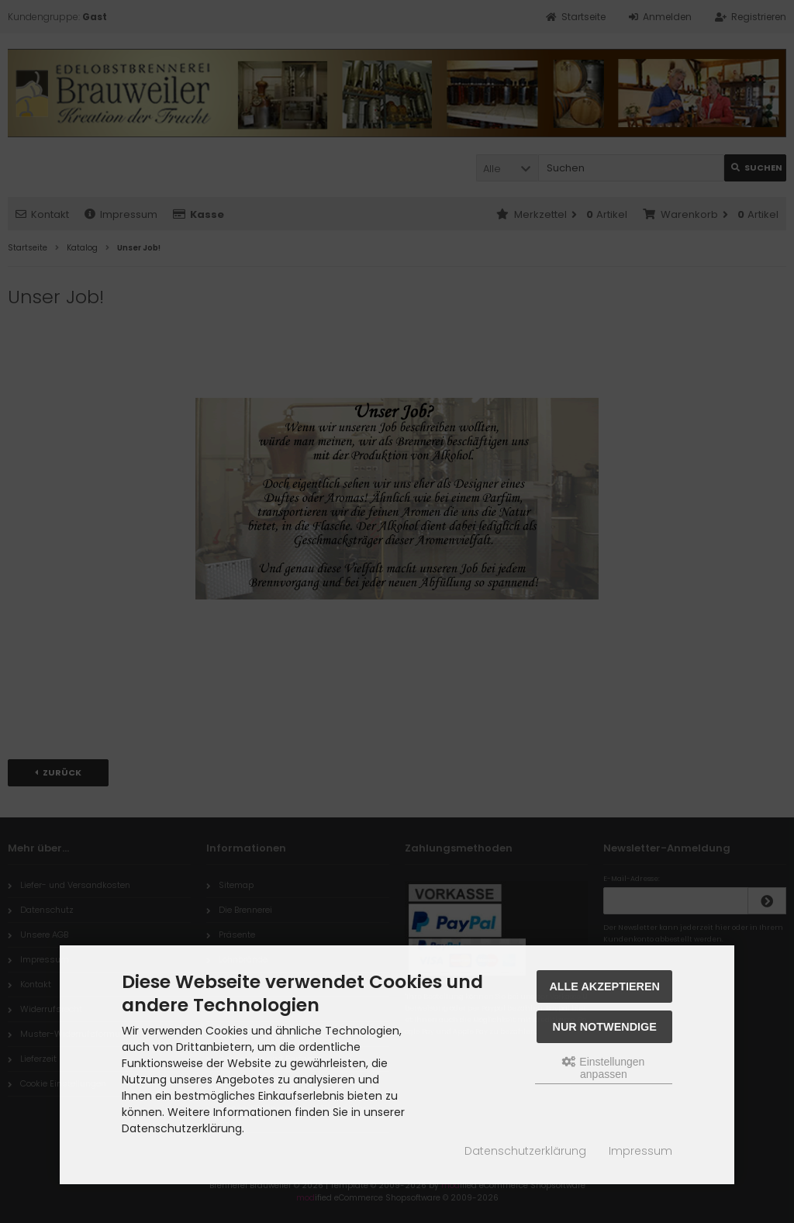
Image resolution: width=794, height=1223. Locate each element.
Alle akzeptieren (604, 986)
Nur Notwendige (605, 1027)
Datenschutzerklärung (525, 1151)
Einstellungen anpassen (603, 1067)
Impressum (640, 1151)
